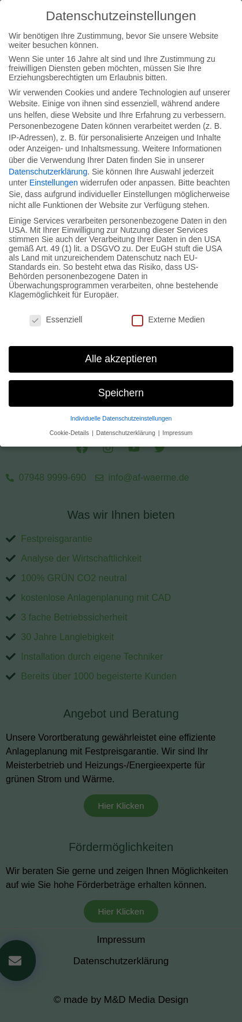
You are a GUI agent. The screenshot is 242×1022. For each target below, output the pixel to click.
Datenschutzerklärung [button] (126, 419)
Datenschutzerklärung (48, 158)
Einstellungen (53, 169)
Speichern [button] (121, 380)
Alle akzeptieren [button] (121, 346)
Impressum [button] (177, 419)
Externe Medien (168, 306)
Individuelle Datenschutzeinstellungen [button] (121, 405)
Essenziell (55, 306)
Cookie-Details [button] (70, 419)
